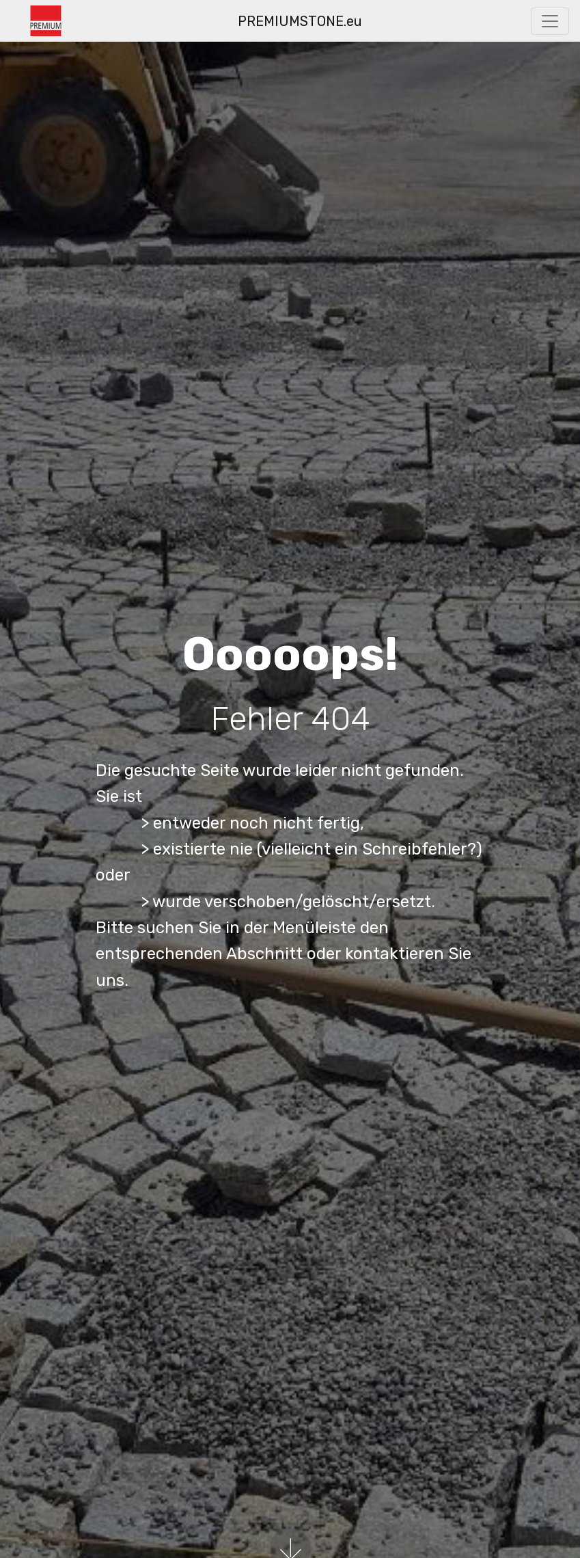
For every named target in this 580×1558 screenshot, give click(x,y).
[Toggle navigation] (550, 21)
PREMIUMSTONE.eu (300, 21)
